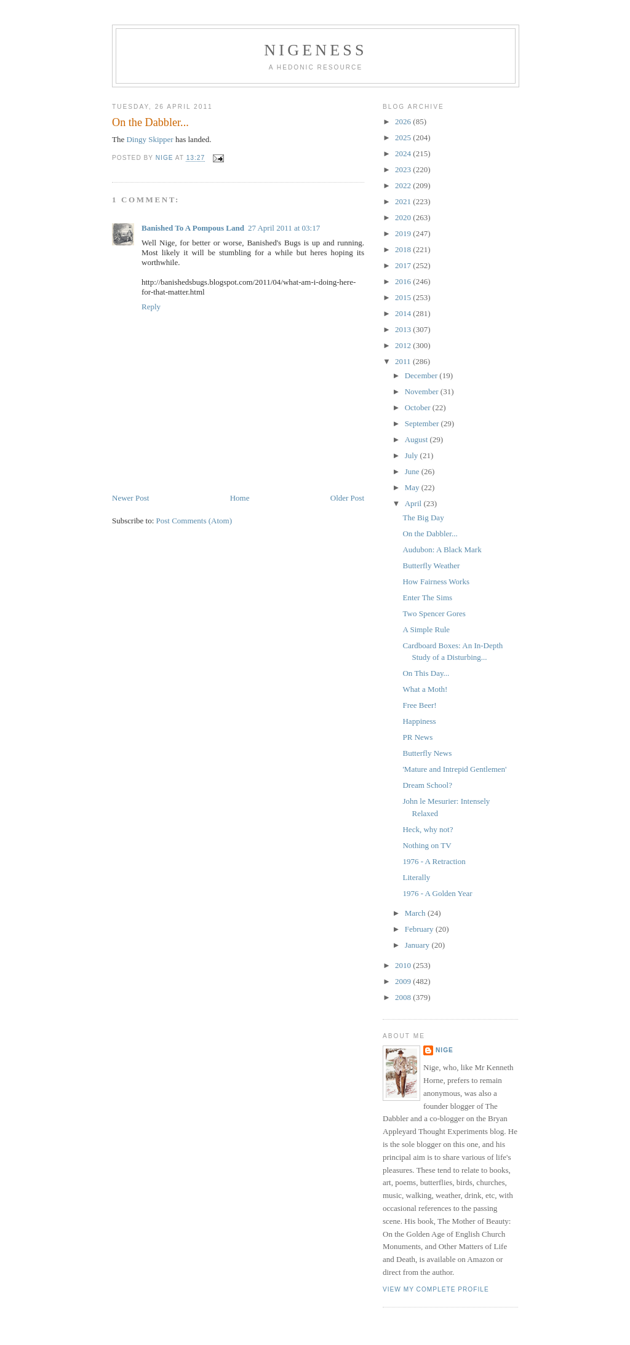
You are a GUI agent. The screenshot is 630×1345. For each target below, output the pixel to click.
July (412, 455)
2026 (404, 121)
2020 (404, 217)
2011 (404, 361)
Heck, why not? (427, 829)
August (417, 439)
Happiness (419, 721)
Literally (416, 877)
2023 (404, 169)
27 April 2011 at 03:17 (284, 227)
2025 (404, 137)
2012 (404, 345)
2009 (404, 981)
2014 (404, 313)
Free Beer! (419, 705)
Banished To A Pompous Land (193, 227)
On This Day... (425, 673)
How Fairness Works (435, 581)
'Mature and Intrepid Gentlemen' (454, 769)
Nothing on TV (426, 845)
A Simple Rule (426, 629)
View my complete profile (436, 1289)
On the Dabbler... (429, 533)
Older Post (347, 497)
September (423, 423)
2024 (404, 153)
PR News (417, 737)
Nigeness (315, 50)
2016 (404, 281)
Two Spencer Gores (433, 613)
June (413, 471)
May (413, 487)
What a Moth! (424, 689)
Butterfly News (427, 753)
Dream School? (427, 785)
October (419, 407)
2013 (404, 329)
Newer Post (130, 497)
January (418, 945)
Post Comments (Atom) (194, 520)
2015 (404, 297)
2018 (404, 249)
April (414, 503)
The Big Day (423, 517)
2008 (404, 997)
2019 (404, 233)
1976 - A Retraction (433, 861)
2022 (404, 185)
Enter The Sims (427, 597)
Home (240, 497)
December (422, 375)
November (423, 391)
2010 (404, 965)
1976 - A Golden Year (437, 893)
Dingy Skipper (149, 139)
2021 (404, 201)
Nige (444, 1050)
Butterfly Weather (431, 565)
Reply (151, 306)
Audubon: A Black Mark (441, 549)
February (420, 929)
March (416, 913)
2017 (404, 265)
